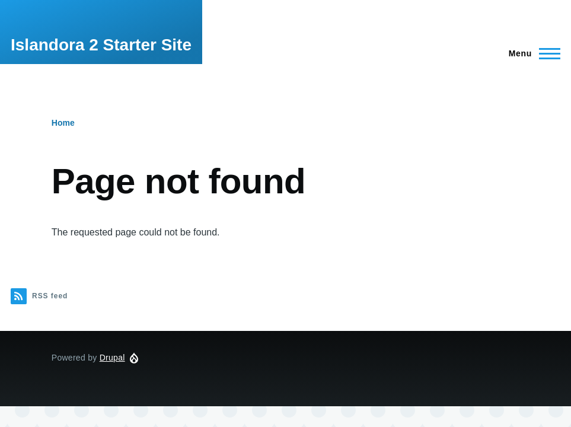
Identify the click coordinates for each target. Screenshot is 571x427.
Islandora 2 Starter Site (101, 45)
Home (63, 123)
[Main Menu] (531, 53)
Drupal (112, 357)
